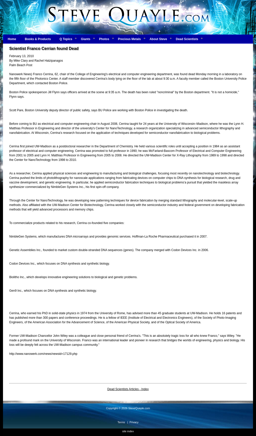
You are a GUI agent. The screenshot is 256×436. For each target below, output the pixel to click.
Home (12, 39)
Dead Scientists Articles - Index (127, 389)
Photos (104, 39)
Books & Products (38, 39)
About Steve (158, 39)
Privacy (134, 422)
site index (128, 431)
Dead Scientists (187, 39)
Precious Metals (129, 39)
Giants (85, 39)
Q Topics (66, 39)
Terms (121, 422)
